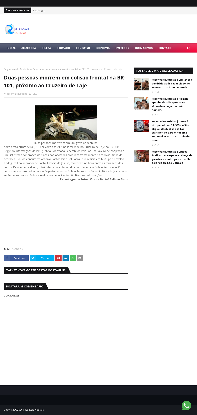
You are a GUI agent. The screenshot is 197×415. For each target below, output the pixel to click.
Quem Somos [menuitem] (144, 48)
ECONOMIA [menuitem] (103, 48)
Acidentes (25, 69)
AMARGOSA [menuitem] (28, 48)
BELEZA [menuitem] (46, 48)
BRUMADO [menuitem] (63, 48)
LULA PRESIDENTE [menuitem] (18, 57)
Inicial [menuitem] (11, 48)
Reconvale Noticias (17, 93)
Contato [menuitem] (165, 48)
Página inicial (11, 69)
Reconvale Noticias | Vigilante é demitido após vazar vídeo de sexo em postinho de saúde (172, 83)
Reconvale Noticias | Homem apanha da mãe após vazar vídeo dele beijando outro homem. (170, 104)
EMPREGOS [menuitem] (122, 48)
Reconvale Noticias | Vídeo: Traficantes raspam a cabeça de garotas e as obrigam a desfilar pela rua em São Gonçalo (172, 157)
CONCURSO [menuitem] (83, 48)
